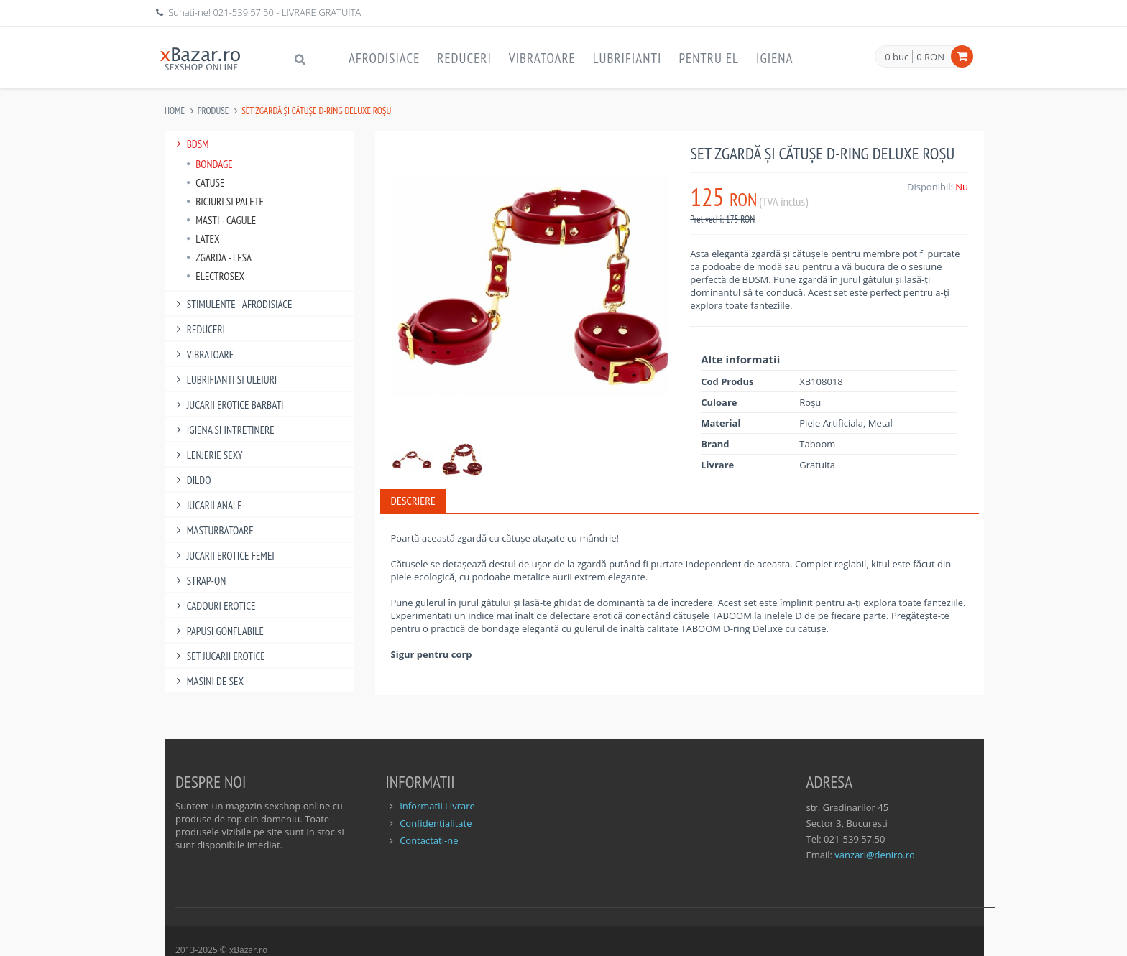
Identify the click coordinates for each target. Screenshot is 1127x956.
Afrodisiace (384, 58)
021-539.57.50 (243, 12)
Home (175, 111)
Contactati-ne (429, 840)
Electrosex (215, 276)
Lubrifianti (627, 58)
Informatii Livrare (437, 805)
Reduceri (464, 58)
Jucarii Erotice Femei (223, 555)
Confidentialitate (436, 823)
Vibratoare (542, 58)
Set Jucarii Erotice (218, 656)
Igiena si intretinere (223, 430)
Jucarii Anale (207, 505)
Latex (202, 239)
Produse (213, 111)
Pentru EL (708, 58)
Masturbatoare (213, 530)
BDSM (259, 144)
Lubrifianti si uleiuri (224, 379)
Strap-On (199, 581)
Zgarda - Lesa (219, 257)
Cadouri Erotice (214, 606)
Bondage (209, 164)
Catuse (205, 183)
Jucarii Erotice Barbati (228, 405)
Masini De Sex (208, 681)
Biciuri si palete (225, 201)
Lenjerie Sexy (207, 455)
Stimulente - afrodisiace (232, 304)
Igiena (775, 58)
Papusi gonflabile (218, 631)
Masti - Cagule (221, 220)
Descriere (413, 500)
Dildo (191, 480)
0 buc (896, 57)
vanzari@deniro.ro (874, 854)
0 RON (930, 56)
